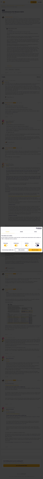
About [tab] (35, 231)
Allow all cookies (35, 249)
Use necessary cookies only (7, 249)
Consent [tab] (7, 231)
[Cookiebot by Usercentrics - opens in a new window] (37, 228)
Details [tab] (21, 231)
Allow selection (21, 249)
